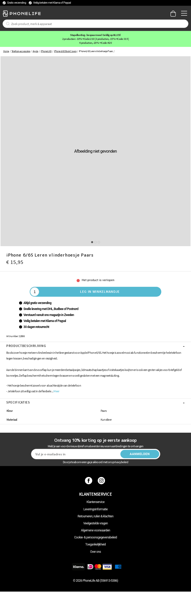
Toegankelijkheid (95, 544)
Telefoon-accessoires (20, 51)
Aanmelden (140, 454)
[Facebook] (89, 480)
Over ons (95, 552)
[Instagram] (102, 480)
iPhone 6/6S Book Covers (65, 51)
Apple (35, 51)
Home (6, 51)
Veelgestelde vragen (95, 523)
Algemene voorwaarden (95, 530)
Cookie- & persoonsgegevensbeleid (95, 537)
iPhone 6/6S (46, 51)
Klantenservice (95, 502)
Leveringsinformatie (95, 509)
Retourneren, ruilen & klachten (95, 516)
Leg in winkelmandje (100, 291)
